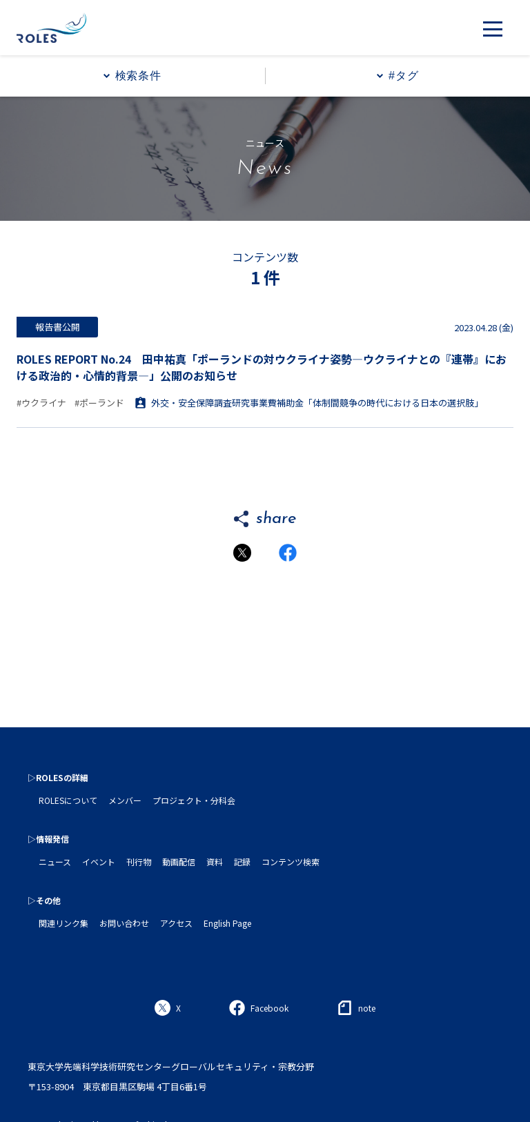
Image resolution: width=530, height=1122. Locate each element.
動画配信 (178, 861)
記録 (242, 861)
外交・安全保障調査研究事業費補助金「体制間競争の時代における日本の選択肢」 (309, 402)
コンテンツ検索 (291, 861)
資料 (214, 861)
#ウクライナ (41, 402)
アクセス (176, 923)
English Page (227, 923)
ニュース (55, 861)
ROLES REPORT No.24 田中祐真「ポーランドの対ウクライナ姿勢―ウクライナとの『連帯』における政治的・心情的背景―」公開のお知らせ (262, 367)
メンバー (124, 800)
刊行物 (138, 861)
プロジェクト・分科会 (194, 800)
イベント (98, 861)
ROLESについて (68, 800)
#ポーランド (99, 402)
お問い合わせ (124, 923)
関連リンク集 (63, 923)
